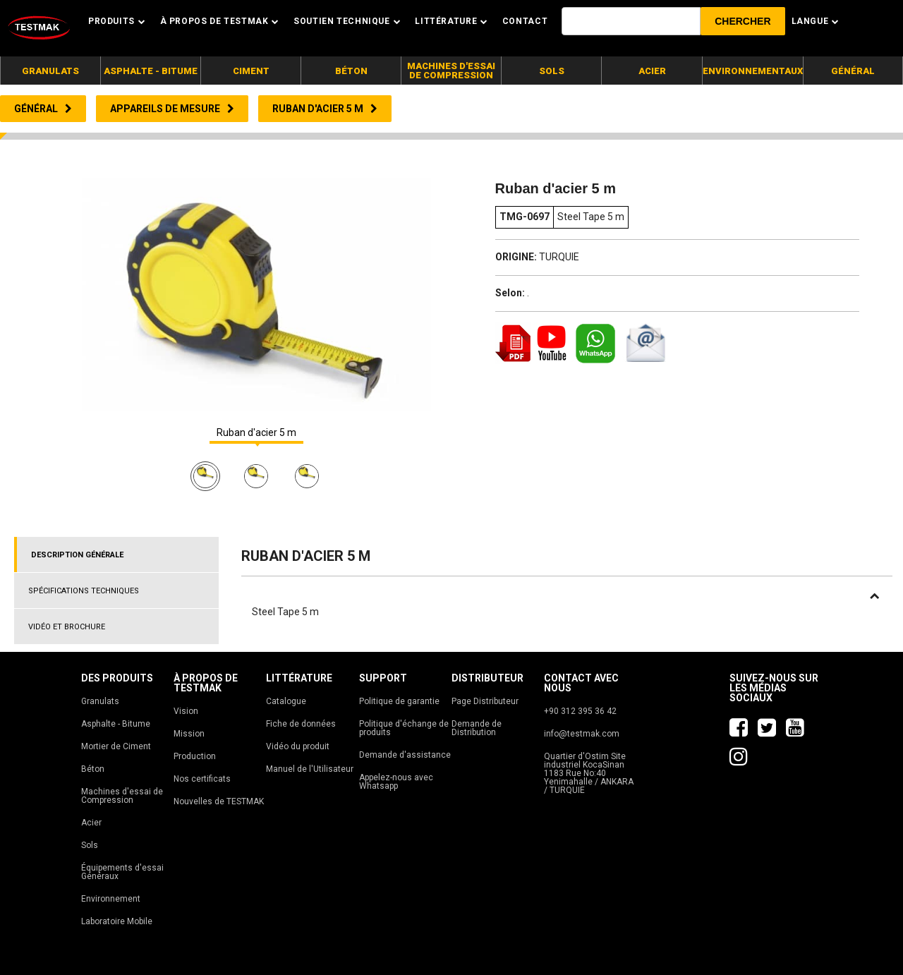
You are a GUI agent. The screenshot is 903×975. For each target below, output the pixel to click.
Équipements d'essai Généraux (122, 872)
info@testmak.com (581, 733)
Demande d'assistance (405, 755)
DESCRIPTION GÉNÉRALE (77, 554)
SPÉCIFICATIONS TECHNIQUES (83, 590)
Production (195, 756)
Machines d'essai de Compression (122, 795)
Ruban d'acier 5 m (256, 433)
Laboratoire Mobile (116, 921)
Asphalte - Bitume (115, 724)
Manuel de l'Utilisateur (309, 769)
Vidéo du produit (297, 746)
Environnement (110, 899)
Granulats (100, 701)
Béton (92, 769)
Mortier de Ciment (116, 746)
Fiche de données (301, 724)
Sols (89, 845)
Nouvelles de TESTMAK (219, 801)
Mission (189, 733)
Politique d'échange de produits (404, 728)
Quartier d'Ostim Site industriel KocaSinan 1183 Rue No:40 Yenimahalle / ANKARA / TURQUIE (589, 773)
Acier (91, 822)
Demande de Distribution (477, 728)
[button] (742, 21)
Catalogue (286, 701)
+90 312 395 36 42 (580, 711)
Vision (186, 711)
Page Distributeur (485, 701)
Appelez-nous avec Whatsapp (396, 781)
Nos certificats (202, 779)
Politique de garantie (399, 701)
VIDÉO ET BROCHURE (66, 626)
